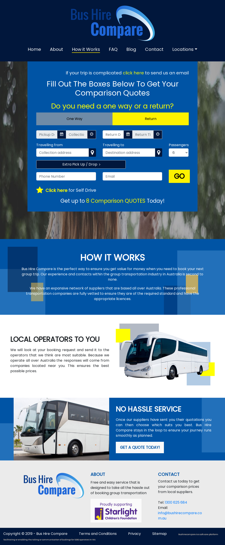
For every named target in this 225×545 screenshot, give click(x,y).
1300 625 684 (176, 502)
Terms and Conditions (98, 533)
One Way (74, 118)
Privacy (134, 533)
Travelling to (113, 144)
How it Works (86, 49)
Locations (183, 49)
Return (150, 118)
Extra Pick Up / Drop (81, 164)
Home (34, 49)
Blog (131, 49)
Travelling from (49, 144)
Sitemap (160, 533)
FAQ (113, 49)
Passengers (179, 144)
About (56, 49)
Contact (154, 49)
